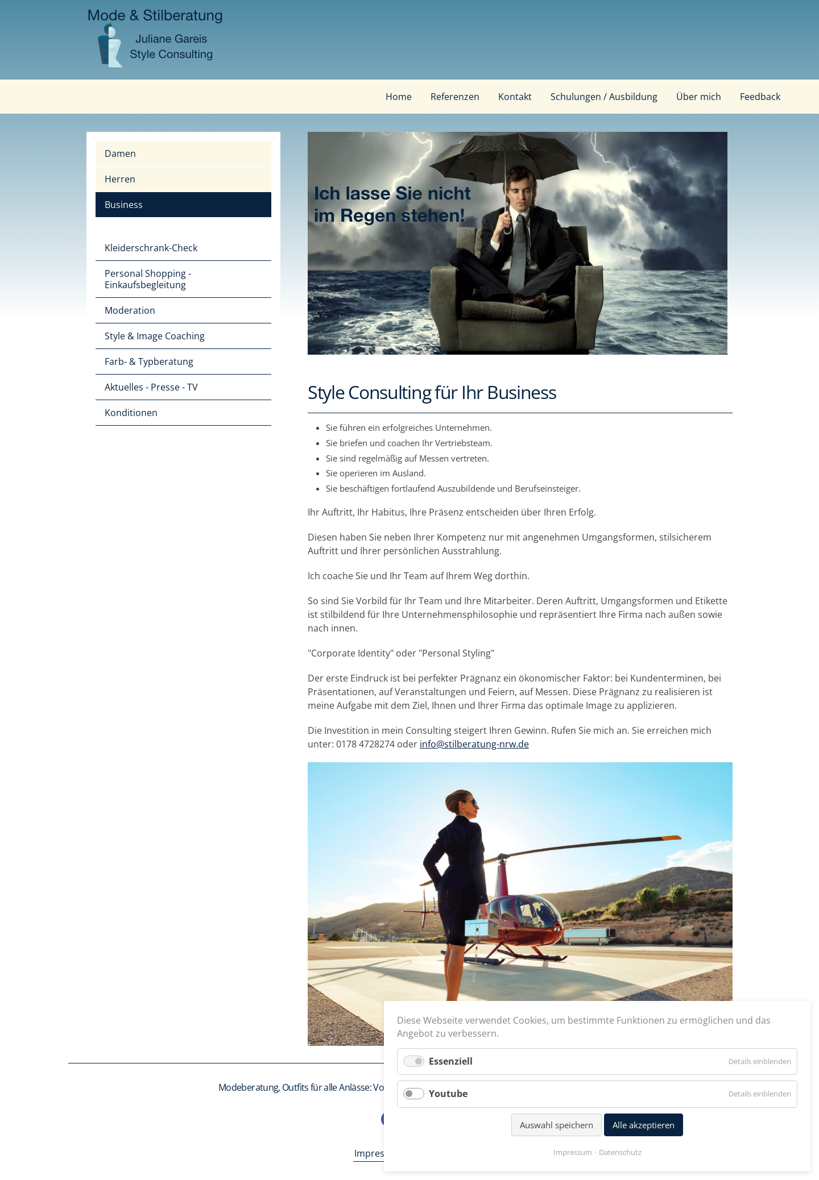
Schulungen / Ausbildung (604, 96)
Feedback (760, 96)
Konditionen (131, 412)
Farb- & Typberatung (149, 361)
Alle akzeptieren (644, 1125)
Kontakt (515, 96)
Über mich (698, 96)
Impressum (378, 1153)
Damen (120, 153)
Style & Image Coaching (155, 336)
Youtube (448, 1093)
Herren (120, 179)
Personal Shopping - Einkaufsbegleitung (148, 279)
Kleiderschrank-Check (151, 248)
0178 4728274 (365, 744)
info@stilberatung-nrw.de (474, 744)
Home (399, 96)
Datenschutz (620, 1152)
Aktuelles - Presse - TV (151, 387)
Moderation (130, 310)
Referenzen (455, 96)
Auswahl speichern (556, 1125)
